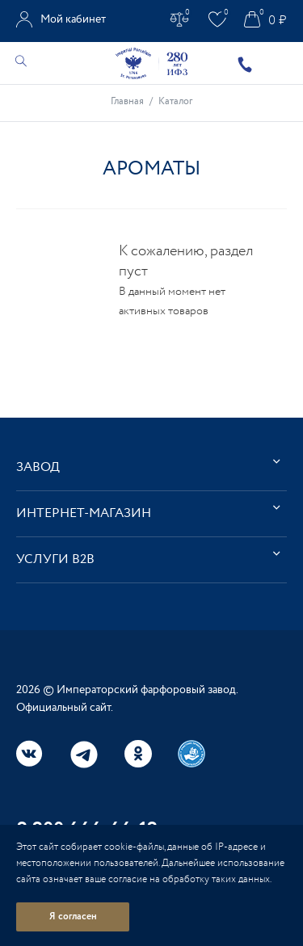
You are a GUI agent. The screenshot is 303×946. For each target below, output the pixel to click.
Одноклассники (138, 753)
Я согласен (73, 916)
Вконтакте (30, 753)
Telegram (84, 754)
